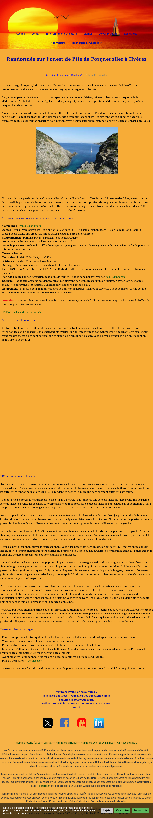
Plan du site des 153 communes (96, 742)
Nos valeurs (58, 42)
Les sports (130, 33)
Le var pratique (108, 33)
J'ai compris (140, 810)
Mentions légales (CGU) (28, 742)
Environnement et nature (61, 33)
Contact (48, 742)
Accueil (20, 33)
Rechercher (44, 785)
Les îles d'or (34, 660)
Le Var (36, 33)
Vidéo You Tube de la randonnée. (22, 312)
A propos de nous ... (127, 742)
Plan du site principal (66, 742)
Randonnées (77, 75)
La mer (87, 33)
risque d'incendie (115, 277)
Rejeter (107, 810)
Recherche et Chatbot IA (87, 42)
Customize (122, 810)
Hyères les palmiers (29, 226)
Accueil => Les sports (57, 75)
